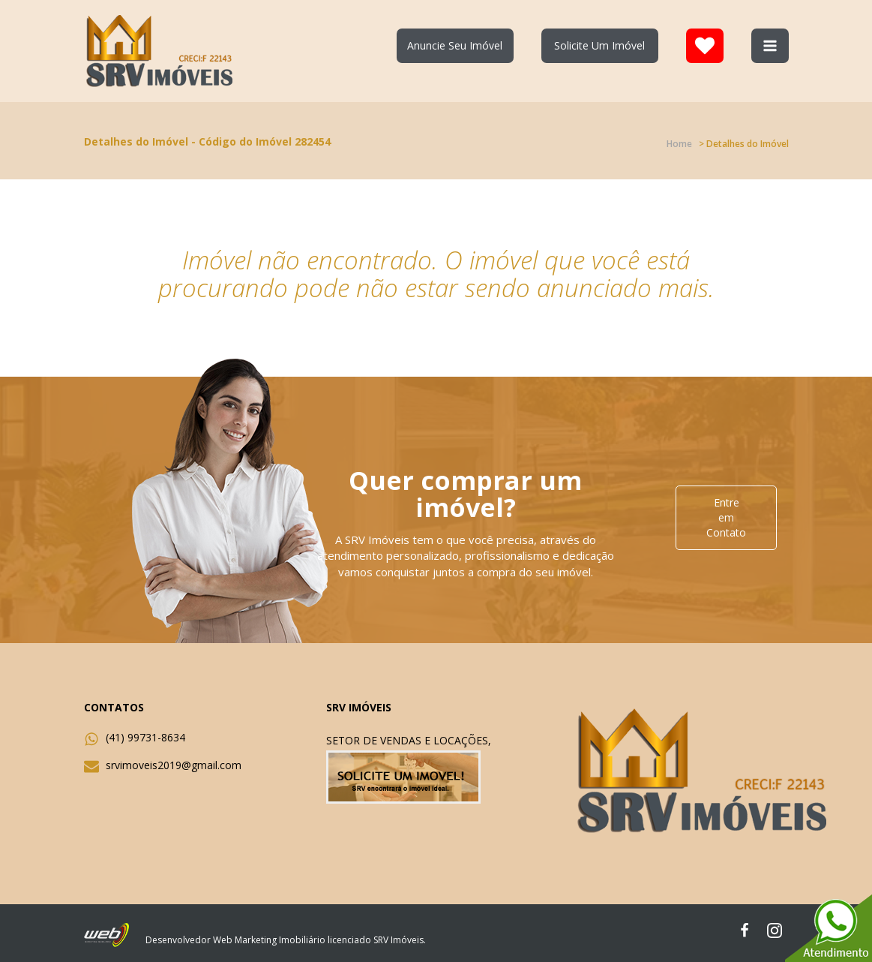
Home (679, 143)
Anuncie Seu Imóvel (454, 45)
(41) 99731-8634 (145, 737)
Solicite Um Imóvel (599, 45)
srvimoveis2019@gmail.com (173, 765)
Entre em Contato (726, 517)
